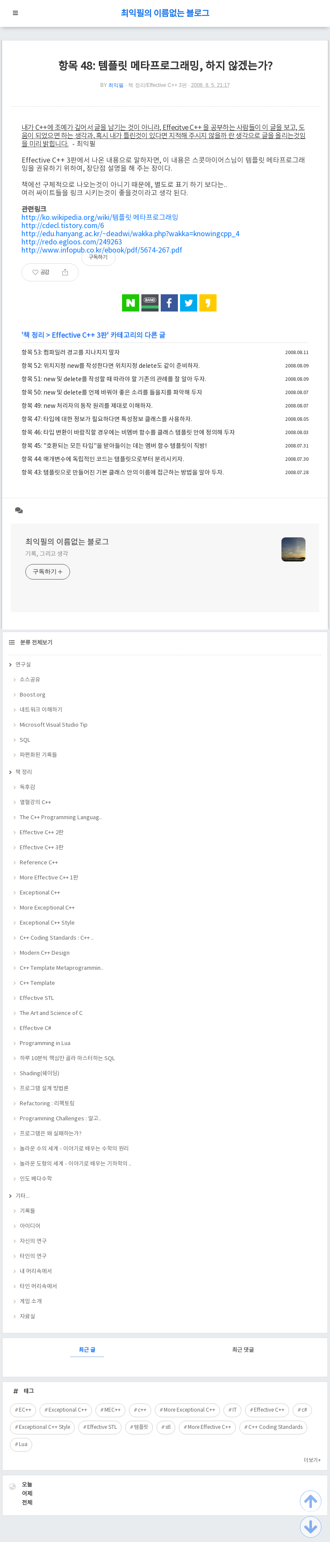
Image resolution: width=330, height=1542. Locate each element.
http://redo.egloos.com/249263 (71, 242)
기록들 (27, 1211)
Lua (23, 1444)
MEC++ (112, 1410)
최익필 (116, 85)
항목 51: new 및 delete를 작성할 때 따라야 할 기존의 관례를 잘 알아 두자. (113, 379)
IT (234, 1410)
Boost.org (33, 695)
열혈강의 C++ (35, 802)
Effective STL (37, 998)
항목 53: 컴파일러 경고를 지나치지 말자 (70, 352)
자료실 (27, 1317)
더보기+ (312, 1460)
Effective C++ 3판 (79, 335)
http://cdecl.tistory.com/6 (62, 226)
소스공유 (30, 680)
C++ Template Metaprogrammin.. (61, 968)
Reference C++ (39, 863)
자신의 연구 (33, 1241)
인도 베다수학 (36, 1179)
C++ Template (37, 983)
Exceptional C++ (40, 893)
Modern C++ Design (45, 953)
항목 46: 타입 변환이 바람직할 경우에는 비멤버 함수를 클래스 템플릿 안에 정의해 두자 (128, 432)
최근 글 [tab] (87, 1350)
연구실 (23, 665)
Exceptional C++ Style (47, 923)
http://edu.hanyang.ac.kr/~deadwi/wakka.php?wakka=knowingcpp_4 (130, 234)
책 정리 (33, 335)
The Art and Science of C (51, 1013)
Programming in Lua (45, 1043)
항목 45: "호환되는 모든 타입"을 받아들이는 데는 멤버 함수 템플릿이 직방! (114, 446)
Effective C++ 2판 (42, 833)
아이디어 (30, 1226)
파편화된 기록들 (38, 755)
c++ (142, 1410)
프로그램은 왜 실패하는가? (51, 1134)
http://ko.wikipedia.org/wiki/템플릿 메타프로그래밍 (99, 218)
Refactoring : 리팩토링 (47, 1104)
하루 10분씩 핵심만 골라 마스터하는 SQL (67, 1058)
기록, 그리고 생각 (46, 554)
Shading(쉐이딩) (39, 1073)
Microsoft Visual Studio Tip (54, 725)
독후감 (27, 787)
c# (304, 1410)
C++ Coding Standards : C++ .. (57, 938)
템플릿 (141, 1427)
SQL (25, 740)
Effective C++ (269, 1410)
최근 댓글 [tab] (243, 1350)
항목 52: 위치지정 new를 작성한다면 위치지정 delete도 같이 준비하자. (110, 366)
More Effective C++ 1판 (49, 878)
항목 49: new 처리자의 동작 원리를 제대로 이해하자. (87, 406)
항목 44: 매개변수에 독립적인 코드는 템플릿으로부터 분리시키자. (102, 459)
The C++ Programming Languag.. (61, 817)
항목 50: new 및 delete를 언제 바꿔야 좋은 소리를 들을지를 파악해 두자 (111, 392)
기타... (22, 1196)
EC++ (25, 1410)
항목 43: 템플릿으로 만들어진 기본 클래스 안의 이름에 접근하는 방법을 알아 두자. (122, 472)
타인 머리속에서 (38, 1286)
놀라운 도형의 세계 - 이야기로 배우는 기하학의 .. (75, 1164)
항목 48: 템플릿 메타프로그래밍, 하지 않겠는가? (165, 66)
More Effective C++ (209, 1427)
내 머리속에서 (36, 1271)
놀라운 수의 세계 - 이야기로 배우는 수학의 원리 (74, 1149)
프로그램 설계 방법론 (44, 1089)
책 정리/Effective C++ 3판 (157, 85)
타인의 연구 (33, 1256)
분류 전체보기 (35, 643)
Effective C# (35, 1028)
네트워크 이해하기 (41, 710)
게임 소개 (31, 1301)
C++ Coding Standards (275, 1427)
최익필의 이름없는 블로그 (165, 14)
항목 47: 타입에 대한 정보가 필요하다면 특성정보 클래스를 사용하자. (106, 419)
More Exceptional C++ (47, 908)
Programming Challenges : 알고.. (60, 1119)
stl (168, 1427)
